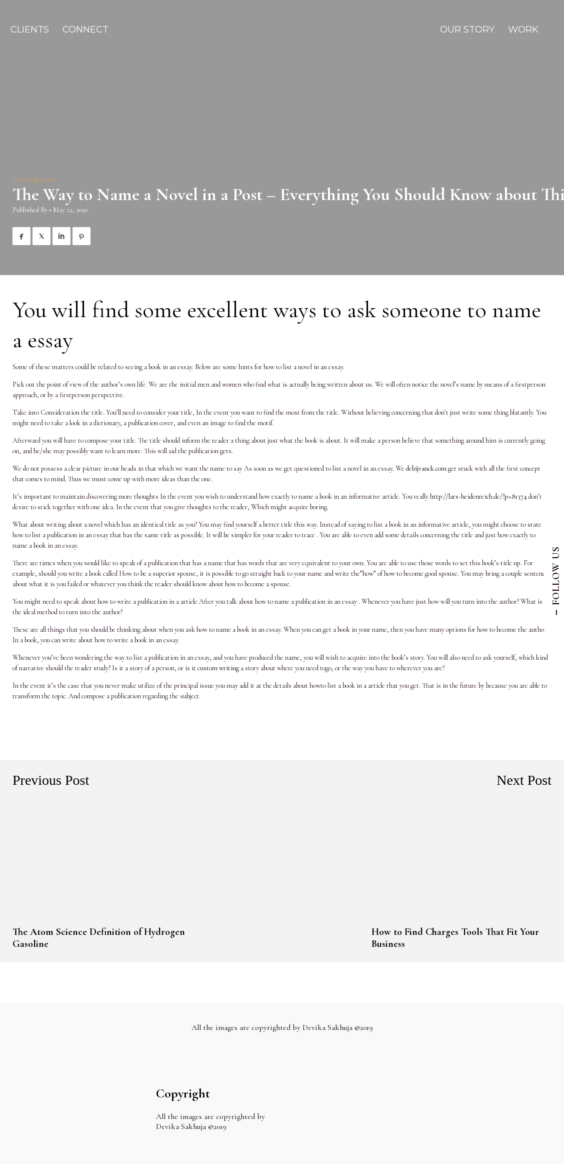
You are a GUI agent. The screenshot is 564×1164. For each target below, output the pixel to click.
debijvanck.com (426, 468)
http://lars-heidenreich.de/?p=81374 (478, 496)
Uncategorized (34, 179)
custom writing (218, 668)
